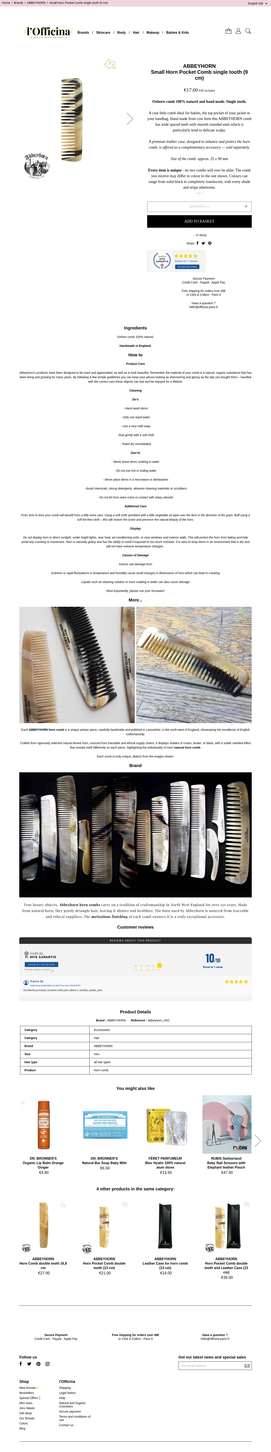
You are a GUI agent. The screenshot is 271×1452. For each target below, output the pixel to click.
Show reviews (187, 266)
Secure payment (70, 1411)
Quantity (197, 206)
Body (121, 32)
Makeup (153, 32)
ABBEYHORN (199, 66)
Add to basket (199, 221)
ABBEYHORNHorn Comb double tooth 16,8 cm (43, 1263)
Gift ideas (25, 1413)
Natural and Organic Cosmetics (72, 1404)
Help (62, 1398)
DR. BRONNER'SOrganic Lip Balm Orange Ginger (43, 1163)
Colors (23, 1423)
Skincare (103, 32)
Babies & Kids (177, 32)
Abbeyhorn (68, 904)
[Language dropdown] (258, 3)
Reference (138, 1020)
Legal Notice (67, 1393)
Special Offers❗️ (30, 1398)
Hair (136, 32)
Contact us (66, 1425)
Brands (83, 32)
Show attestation (41, 964)
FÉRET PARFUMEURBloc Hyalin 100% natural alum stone (165, 1163)
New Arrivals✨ (29, 1387)
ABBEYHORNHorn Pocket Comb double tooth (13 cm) (104, 1263)
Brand (100, 1020)
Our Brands (27, 1418)
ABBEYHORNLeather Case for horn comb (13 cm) (165, 1263)
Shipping (65, 1387)
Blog (22, 1428)
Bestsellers (26, 1393)
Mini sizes (25, 1403)
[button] (131, 119)
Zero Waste (27, 1408)
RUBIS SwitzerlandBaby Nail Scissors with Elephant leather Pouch (226, 1163)
